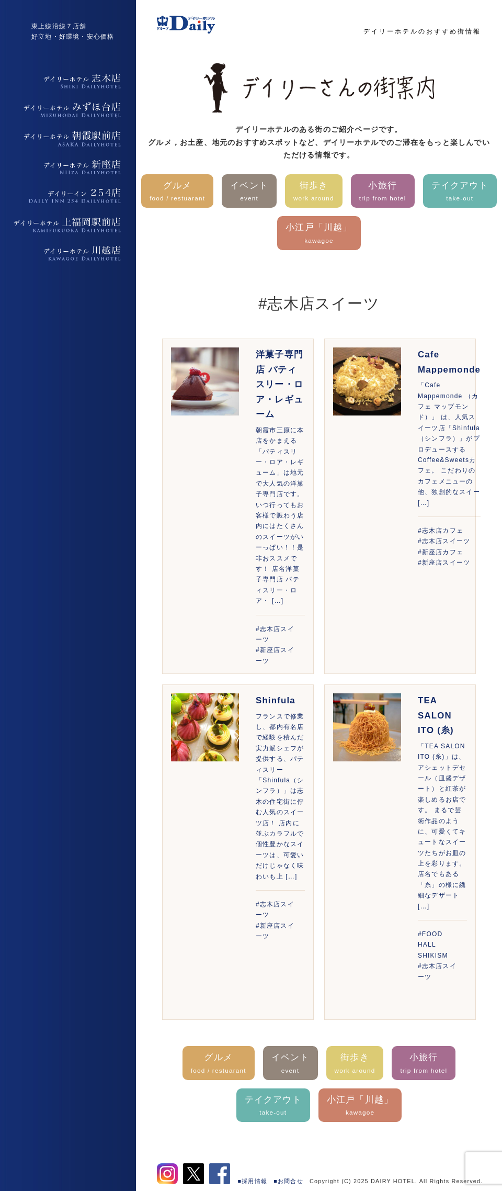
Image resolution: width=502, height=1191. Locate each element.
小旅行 (382, 192)
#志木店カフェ (440, 530)
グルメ (177, 192)
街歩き (313, 192)
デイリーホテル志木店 (68, 81)
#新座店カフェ (440, 552)
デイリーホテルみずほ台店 (68, 110)
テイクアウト (459, 192)
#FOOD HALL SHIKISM (433, 944)
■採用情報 (253, 1181)
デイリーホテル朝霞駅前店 (68, 139)
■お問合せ (288, 1181)
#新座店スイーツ (444, 562)
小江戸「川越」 (319, 234)
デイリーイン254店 (68, 196)
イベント (249, 192)
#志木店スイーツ (444, 541)
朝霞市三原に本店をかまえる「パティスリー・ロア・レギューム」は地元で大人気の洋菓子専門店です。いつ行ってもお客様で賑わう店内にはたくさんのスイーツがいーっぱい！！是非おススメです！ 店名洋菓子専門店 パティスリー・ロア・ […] (280, 515)
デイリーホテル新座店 (68, 167)
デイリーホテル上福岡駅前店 (68, 225)
